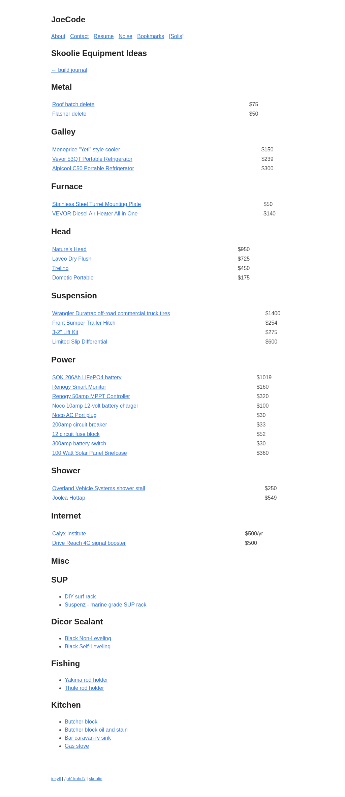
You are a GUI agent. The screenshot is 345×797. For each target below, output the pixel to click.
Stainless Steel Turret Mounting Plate (96, 204)
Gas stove (77, 746)
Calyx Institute (69, 533)
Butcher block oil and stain (96, 730)
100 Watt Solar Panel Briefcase (89, 453)
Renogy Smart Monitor (79, 387)
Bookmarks (150, 36)
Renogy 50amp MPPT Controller (91, 396)
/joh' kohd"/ (74, 778)
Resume (104, 36)
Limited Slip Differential (79, 342)
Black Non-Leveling (88, 638)
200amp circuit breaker (79, 424)
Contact (79, 36)
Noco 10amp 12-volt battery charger (95, 406)
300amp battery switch (79, 443)
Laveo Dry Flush (72, 259)
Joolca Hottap (68, 498)
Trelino (60, 268)
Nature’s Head (69, 249)
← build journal (69, 70)
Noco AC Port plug (74, 415)
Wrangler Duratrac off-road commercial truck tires (111, 313)
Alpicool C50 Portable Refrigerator (93, 168)
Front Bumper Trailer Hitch (84, 323)
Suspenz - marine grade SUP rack (105, 605)
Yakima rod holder (86, 680)
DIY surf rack (80, 596)
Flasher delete (69, 114)
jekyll (56, 778)
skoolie (95, 778)
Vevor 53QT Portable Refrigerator (92, 159)
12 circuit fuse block (76, 434)
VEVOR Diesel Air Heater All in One (94, 213)
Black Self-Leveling (88, 646)
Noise (125, 36)
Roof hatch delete (73, 104)
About (58, 36)
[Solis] (176, 36)
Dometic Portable (73, 278)
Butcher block (81, 722)
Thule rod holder (84, 688)
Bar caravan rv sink (88, 738)
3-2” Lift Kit (65, 332)
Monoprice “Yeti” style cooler (86, 149)
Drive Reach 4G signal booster (89, 543)
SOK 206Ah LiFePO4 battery (86, 377)
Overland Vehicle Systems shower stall (98, 488)
